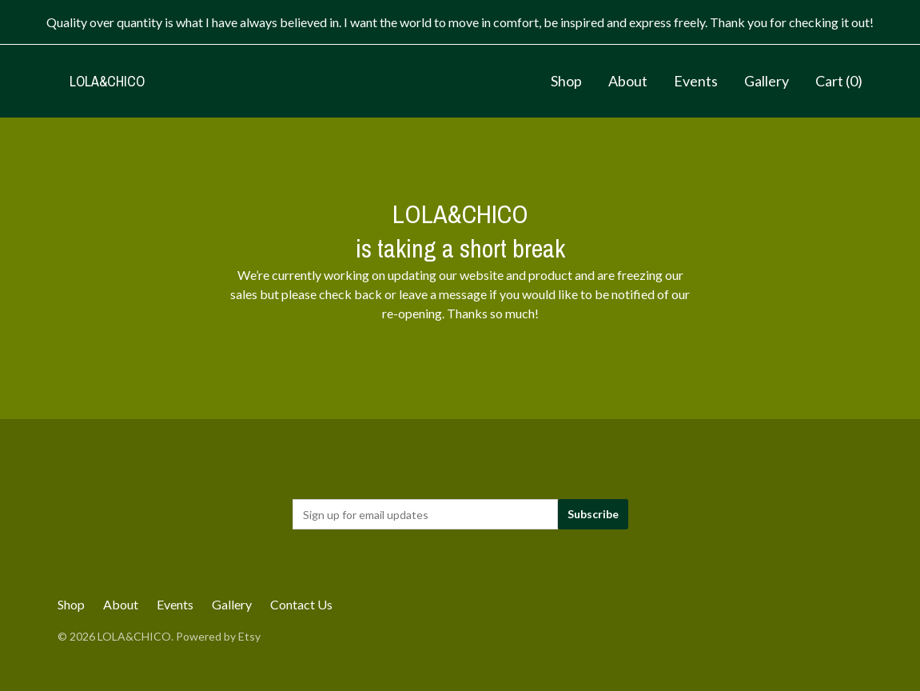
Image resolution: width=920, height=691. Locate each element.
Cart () (838, 81)
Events (696, 81)
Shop (566, 81)
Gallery (766, 81)
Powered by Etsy (218, 636)
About (627, 81)
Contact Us (301, 604)
